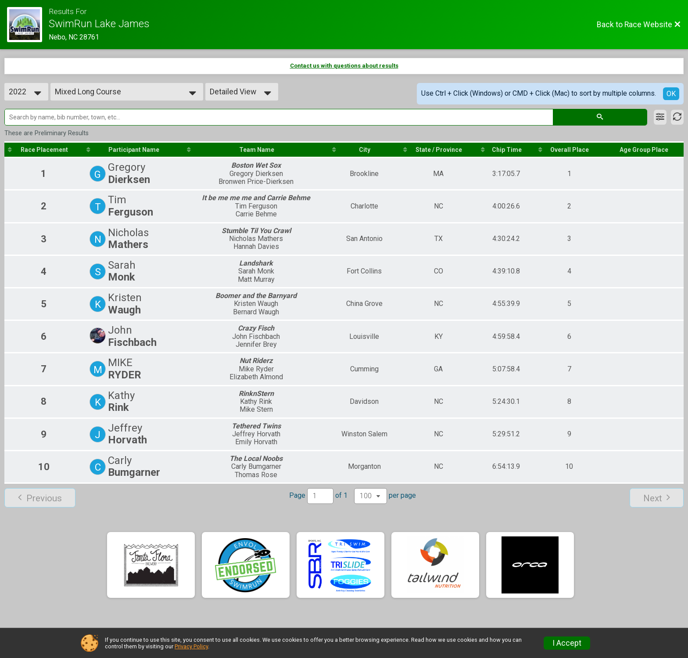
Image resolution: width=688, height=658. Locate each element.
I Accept (566, 643)
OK (671, 94)
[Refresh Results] (677, 117)
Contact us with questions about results (344, 65)
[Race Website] (28, 24)
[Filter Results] (660, 117)
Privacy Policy (191, 646)
